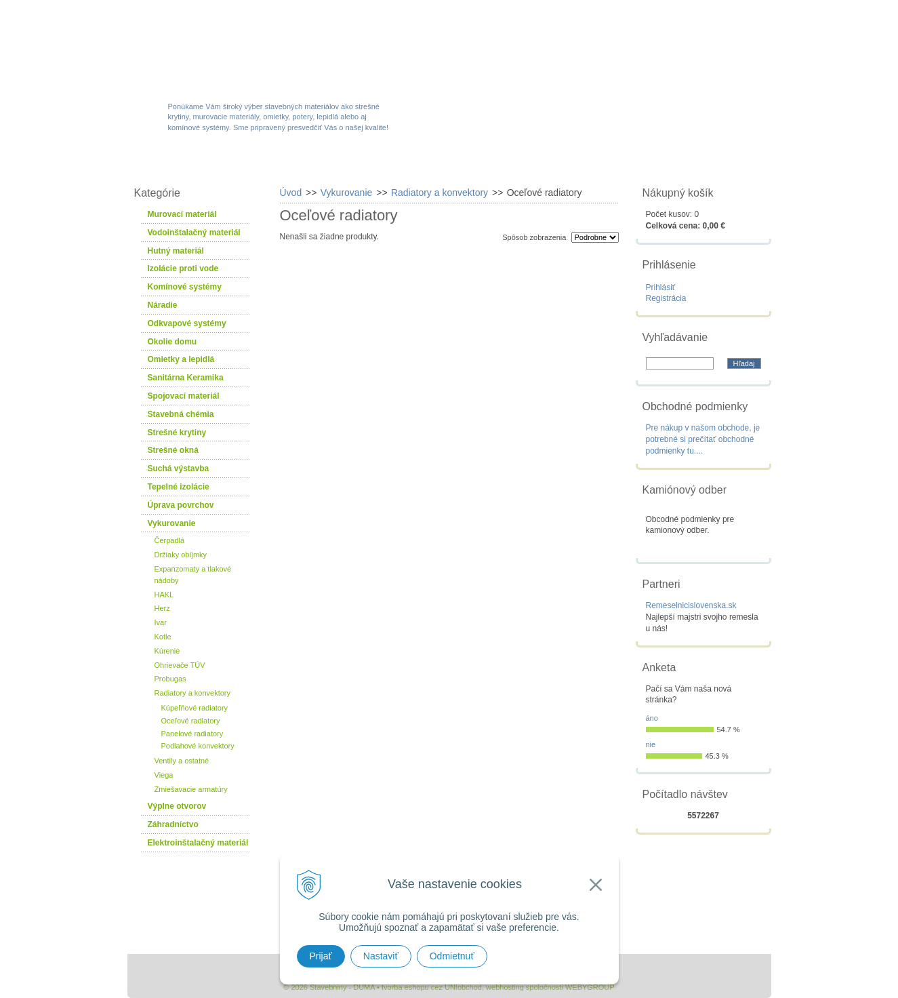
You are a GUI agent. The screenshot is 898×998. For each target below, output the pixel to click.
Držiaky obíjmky (181, 555)
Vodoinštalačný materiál (194, 232)
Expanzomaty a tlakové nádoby (193, 574)
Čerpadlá (170, 540)
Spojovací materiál (184, 396)
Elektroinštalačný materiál (198, 842)
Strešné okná (173, 450)
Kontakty (695, 164)
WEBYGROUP (590, 987)
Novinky (445, 164)
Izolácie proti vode (183, 268)
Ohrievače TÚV (180, 665)
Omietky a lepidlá (181, 359)
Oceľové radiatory (190, 721)
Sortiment (282, 164)
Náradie (163, 305)
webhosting (505, 987)
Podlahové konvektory (197, 746)
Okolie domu (172, 341)
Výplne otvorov (177, 806)
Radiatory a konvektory (193, 693)
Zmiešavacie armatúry (191, 789)
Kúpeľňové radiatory (194, 708)
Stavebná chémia (181, 414)
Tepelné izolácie (178, 487)
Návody (608, 164)
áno (652, 718)
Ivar (161, 622)
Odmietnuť (452, 956)
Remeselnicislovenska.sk (691, 605)
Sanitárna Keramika (186, 377)
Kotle (163, 637)
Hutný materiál (176, 251)
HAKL (164, 595)
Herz (162, 608)
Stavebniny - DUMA (245, 49)
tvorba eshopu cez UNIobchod (432, 987)
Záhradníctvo (173, 824)
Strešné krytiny (177, 432)
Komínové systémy (185, 287)
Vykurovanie (172, 523)
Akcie (366, 164)
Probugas (170, 679)
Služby (527, 164)
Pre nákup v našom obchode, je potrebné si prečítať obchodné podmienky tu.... (703, 439)
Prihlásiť (661, 287)
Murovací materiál (182, 214)
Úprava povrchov (181, 505)
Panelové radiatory (192, 734)
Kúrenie (167, 651)
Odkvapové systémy (187, 323)
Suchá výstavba (178, 468)
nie (651, 744)
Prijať (321, 956)
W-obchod (188, 164)
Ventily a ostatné (182, 761)
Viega (164, 775)
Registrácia (666, 298)
